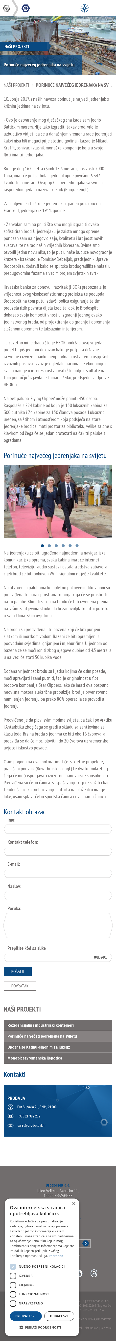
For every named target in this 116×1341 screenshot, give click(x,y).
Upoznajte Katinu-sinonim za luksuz (38, 1047)
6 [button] (77, 546)
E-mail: (13, 864)
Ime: (11, 820)
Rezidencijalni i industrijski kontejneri (40, 1025)
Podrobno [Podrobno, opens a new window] (56, 1256)
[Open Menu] (84, 8)
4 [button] (63, 546)
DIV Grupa (6, 8)
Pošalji (17, 971)
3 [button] (56, 546)
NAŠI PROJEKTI (16, 85)
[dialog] (42, 1267)
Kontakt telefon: (22, 842)
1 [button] (42, 546)
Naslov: (14, 886)
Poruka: (14, 908)
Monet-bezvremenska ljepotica (34, 1058)
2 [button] (49, 546)
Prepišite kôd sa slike (26, 948)
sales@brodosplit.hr (31, 1125)
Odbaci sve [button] (59, 1316)
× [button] (73, 1204)
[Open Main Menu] (96, 8)
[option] (58, 501)
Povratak (19, 986)
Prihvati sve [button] (25, 1316)
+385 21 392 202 (28, 1116)
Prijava (81, 1243)
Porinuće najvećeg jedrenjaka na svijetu (42, 1036)
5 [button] (70, 546)
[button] (42, 1327)
